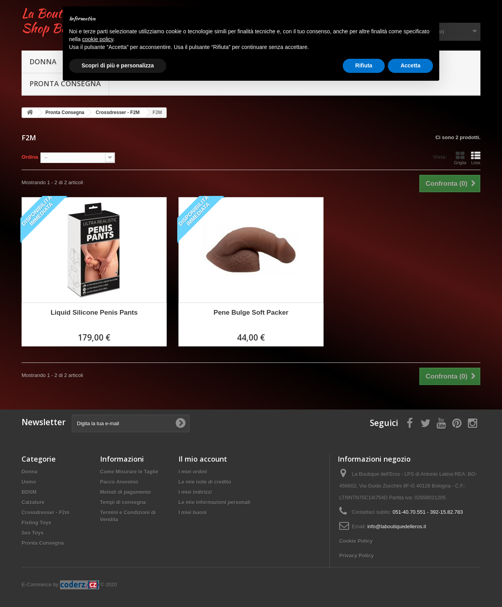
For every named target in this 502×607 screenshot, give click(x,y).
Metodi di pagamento (125, 492)
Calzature (33, 502)
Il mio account (202, 459)
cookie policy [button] (97, 39)
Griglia (460, 158)
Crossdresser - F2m (45, 512)
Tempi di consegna (123, 502)
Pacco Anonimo (119, 482)
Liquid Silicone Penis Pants (94, 312)
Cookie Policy (356, 541)
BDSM (29, 492)
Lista (475, 158)
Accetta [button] (410, 65)
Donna (42, 61)
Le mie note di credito (204, 482)
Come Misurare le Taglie (129, 472)
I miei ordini (192, 472)
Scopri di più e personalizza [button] (118, 65)
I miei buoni (192, 512)
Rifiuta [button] (364, 65)
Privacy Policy (356, 555)
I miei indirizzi (195, 492)
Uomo (29, 482)
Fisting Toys (36, 522)
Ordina (30, 157)
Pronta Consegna (43, 543)
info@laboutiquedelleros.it (396, 526)
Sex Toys (33, 533)
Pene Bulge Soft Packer (251, 312)
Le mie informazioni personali (214, 502)
